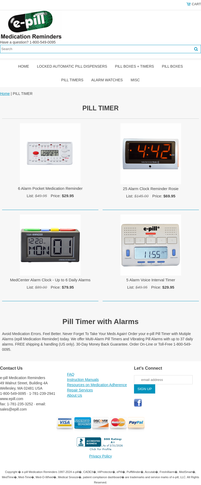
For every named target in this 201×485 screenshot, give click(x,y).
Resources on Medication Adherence (97, 385)
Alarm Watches (107, 80)
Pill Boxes (172, 66)
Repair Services (80, 390)
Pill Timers (72, 80)
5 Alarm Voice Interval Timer (150, 280)
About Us (74, 395)
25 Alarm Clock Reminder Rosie (151, 188)
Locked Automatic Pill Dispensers (72, 66)
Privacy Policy (100, 456)
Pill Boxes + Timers (134, 66)
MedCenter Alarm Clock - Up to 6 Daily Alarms (50, 280)
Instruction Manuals (83, 380)
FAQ (70, 374)
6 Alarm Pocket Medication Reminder (50, 188)
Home (23, 66)
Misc (135, 80)
